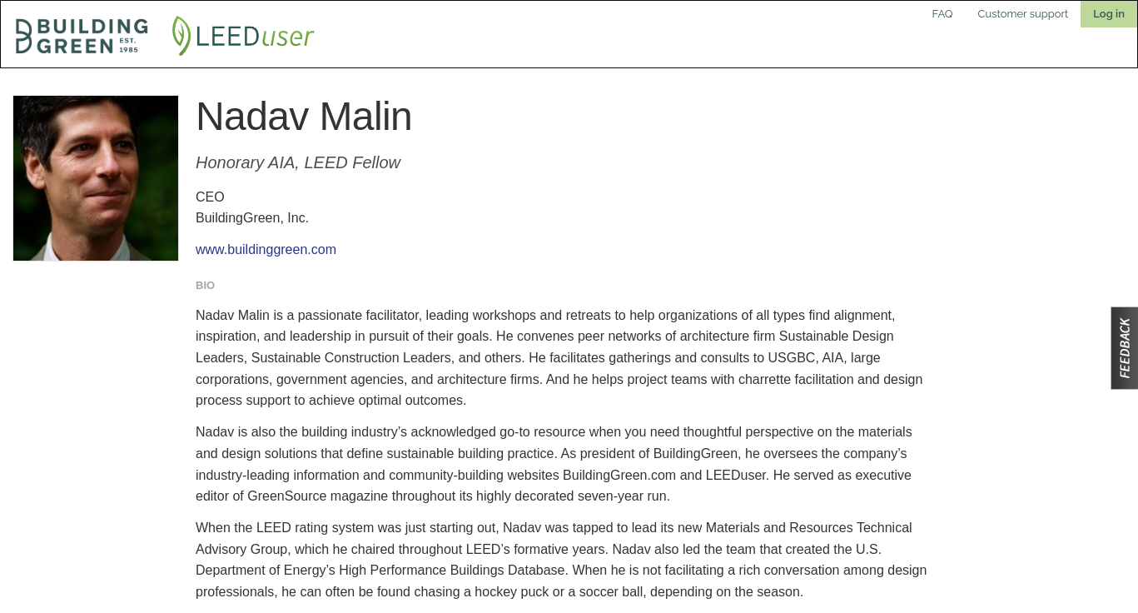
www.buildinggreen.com (266, 249)
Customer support (1023, 13)
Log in (1109, 13)
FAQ (942, 13)
